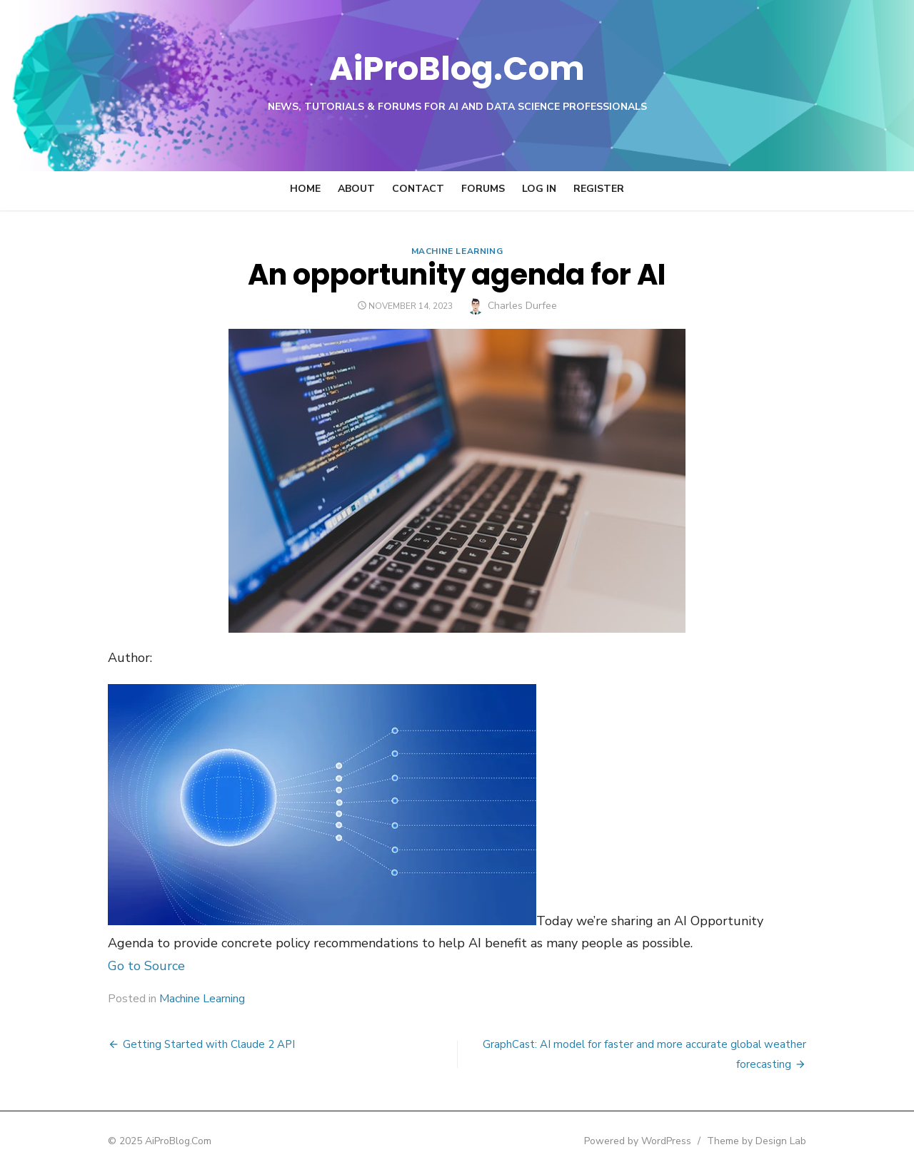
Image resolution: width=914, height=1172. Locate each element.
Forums (483, 188)
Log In (539, 188)
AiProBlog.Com (457, 68)
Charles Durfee (522, 305)
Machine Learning (457, 251)
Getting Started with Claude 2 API (208, 1044)
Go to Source (145, 965)
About (356, 188)
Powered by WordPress (638, 1141)
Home (305, 188)
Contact (418, 188)
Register (598, 188)
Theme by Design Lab (757, 1141)
